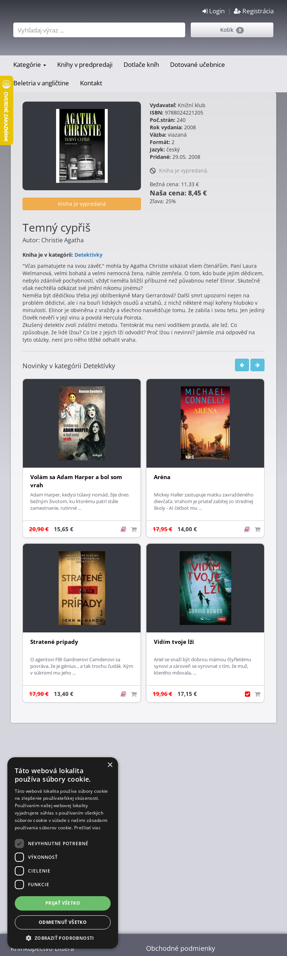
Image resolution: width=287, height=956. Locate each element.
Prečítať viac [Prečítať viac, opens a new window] (87, 827)
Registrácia (254, 11)
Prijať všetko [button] (62, 903)
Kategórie (29, 64)
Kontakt (91, 83)
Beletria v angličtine (41, 83)
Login (214, 11)
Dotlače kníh (141, 64)
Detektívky (89, 254)
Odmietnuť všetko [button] (63, 922)
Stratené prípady (54, 642)
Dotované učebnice (197, 64)
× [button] (110, 765)
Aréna (162, 477)
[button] (63, 937)
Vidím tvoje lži (174, 642)
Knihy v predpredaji (85, 64)
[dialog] (62, 853)
